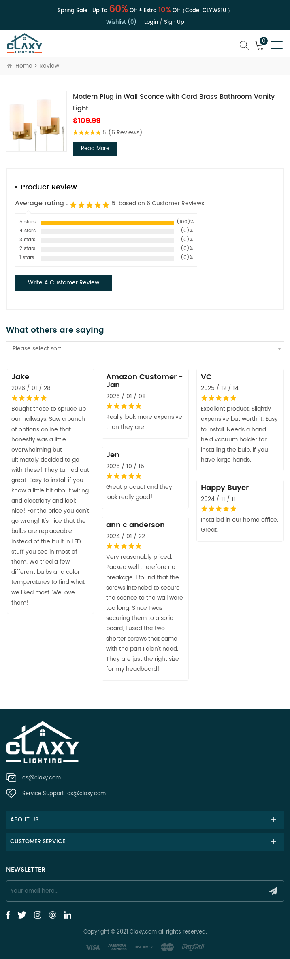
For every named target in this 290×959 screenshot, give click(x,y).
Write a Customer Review (63, 282)
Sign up (174, 22)
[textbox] (145, 349)
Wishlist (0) (121, 22)
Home (19, 65)
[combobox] (145, 348)
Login (151, 22)
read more (95, 148)
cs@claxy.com (41, 778)
